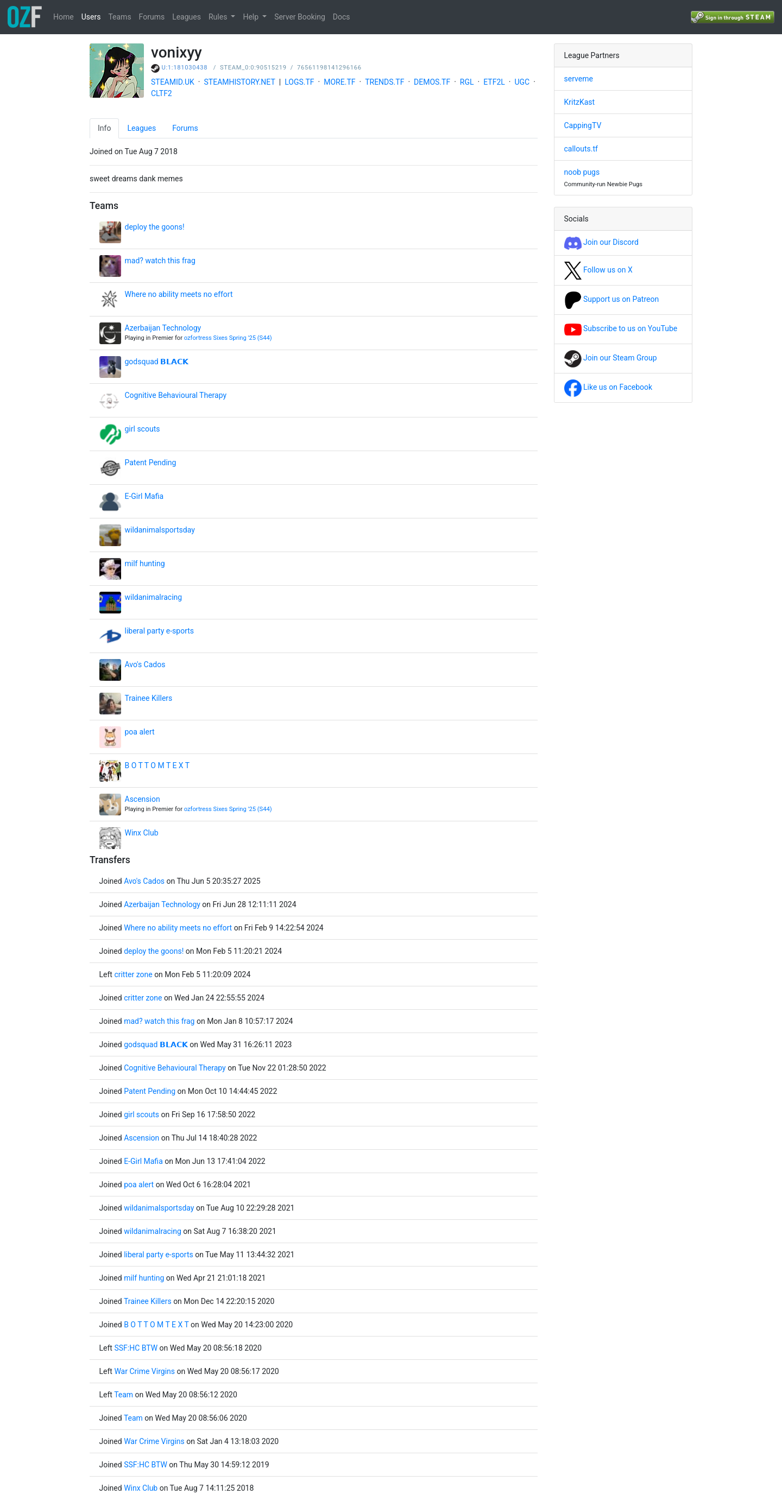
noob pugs (582, 172)
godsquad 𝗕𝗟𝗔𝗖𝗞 (157, 361)
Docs (341, 16)
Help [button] (251, 16)
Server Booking (299, 16)
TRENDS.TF (384, 82)
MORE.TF (339, 82)
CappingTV (583, 125)
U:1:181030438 (185, 67)
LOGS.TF (299, 82)
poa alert (140, 731)
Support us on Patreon (611, 299)
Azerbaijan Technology (163, 328)
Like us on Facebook (608, 387)
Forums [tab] (185, 128)
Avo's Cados (145, 664)
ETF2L (494, 82)
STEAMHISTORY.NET (239, 82)
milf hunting (145, 563)
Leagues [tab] (141, 128)
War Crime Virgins (145, 1371)
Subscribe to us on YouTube (621, 328)
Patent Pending (150, 462)
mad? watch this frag (160, 260)
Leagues (186, 16)
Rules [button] (219, 16)
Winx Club (142, 832)
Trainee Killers (149, 698)
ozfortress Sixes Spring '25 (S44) (228, 337)
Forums (152, 16)
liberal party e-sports (159, 630)
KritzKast (579, 102)
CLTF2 (161, 93)
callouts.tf (581, 148)
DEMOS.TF (432, 82)
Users (91, 16)
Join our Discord (601, 242)
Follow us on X (598, 269)
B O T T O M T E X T (157, 765)
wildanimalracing (153, 597)
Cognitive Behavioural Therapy (176, 395)
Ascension (142, 799)
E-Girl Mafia (144, 496)
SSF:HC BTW (135, 1348)
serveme (578, 78)
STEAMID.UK (172, 82)
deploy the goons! (155, 227)
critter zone (133, 974)
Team (123, 1394)
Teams (119, 16)
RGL (467, 82)
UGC (521, 82)
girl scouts (142, 429)
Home (63, 16)
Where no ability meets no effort (179, 294)
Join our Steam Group (610, 357)
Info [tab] (104, 128)
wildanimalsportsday (160, 529)
